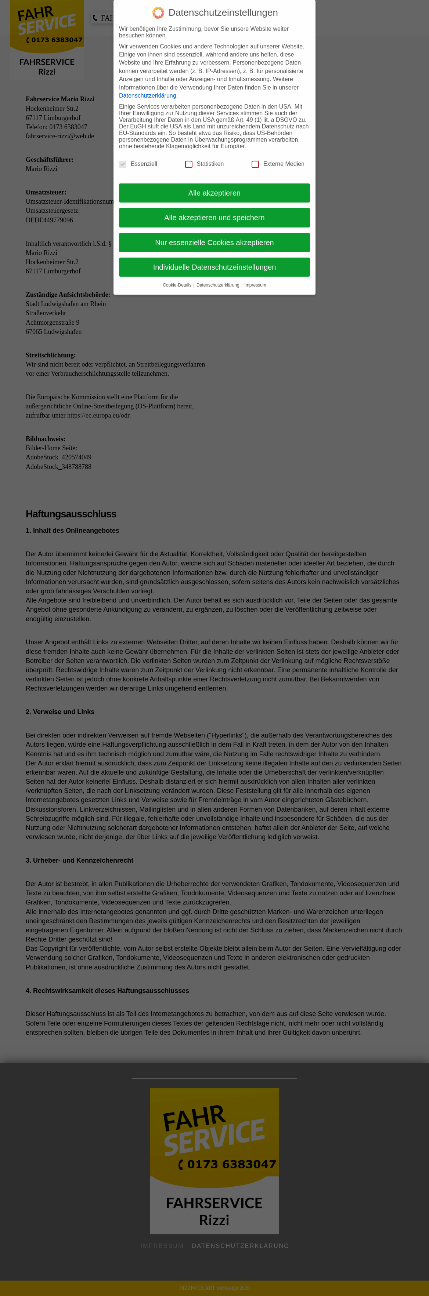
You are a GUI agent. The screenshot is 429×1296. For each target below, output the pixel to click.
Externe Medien (278, 155)
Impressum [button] (255, 276)
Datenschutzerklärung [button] (219, 276)
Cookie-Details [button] (177, 276)
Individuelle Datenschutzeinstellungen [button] (214, 259)
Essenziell (138, 155)
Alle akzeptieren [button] (214, 185)
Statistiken (204, 155)
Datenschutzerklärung (147, 87)
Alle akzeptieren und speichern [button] (214, 209)
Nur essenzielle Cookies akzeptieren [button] (214, 234)
